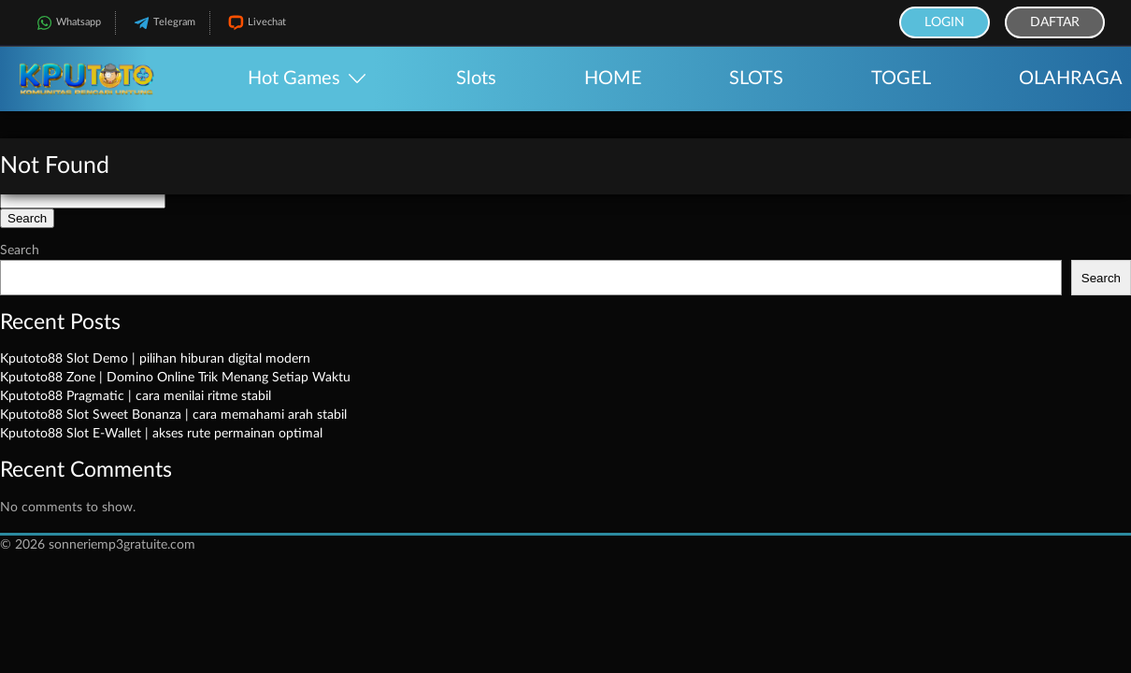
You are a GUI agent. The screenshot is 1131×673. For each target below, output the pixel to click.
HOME (613, 78)
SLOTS (756, 78)
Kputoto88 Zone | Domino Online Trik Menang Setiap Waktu (175, 377)
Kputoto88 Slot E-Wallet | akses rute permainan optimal (161, 433)
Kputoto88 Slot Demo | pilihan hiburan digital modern (155, 358)
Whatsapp (67, 23)
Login (944, 22)
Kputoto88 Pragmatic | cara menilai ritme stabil (135, 396)
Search (19, 250)
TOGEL (901, 78)
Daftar (1055, 22)
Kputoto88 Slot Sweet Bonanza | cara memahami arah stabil (173, 415)
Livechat (255, 23)
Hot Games (294, 78)
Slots (476, 78)
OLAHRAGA (1071, 78)
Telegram (162, 23)
